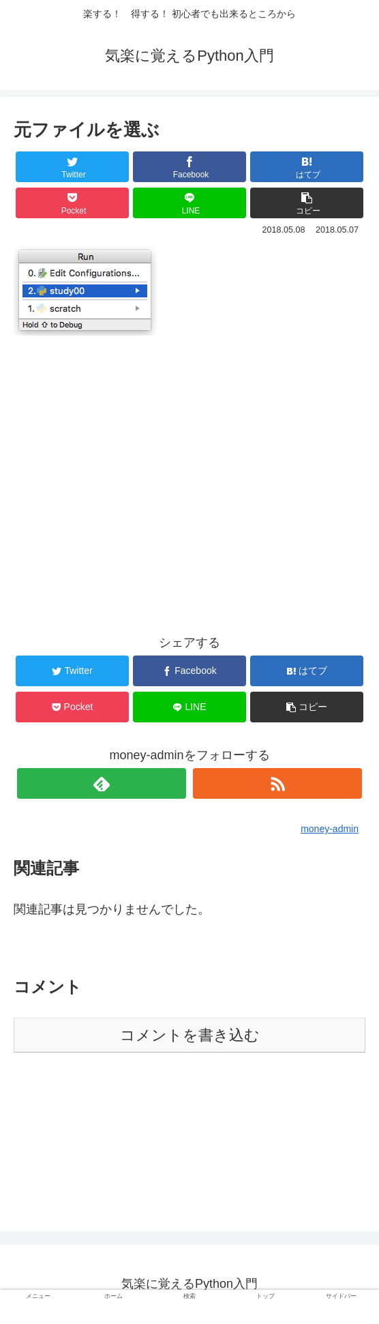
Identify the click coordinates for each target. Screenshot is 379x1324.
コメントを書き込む (190, 1035)
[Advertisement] (189, 460)
